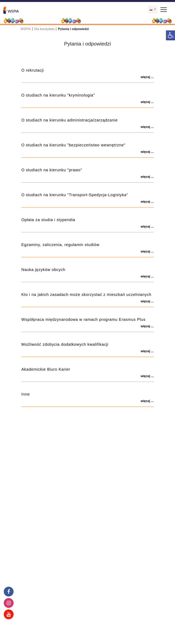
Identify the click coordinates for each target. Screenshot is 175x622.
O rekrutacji (32, 70)
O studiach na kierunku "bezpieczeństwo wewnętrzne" (73, 145)
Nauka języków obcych (43, 269)
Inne (25, 394)
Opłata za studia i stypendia (48, 220)
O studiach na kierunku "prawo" (51, 170)
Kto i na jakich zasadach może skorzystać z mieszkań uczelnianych (86, 294)
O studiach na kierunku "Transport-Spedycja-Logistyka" (74, 195)
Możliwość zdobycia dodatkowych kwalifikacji (64, 344)
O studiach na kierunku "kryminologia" (58, 95)
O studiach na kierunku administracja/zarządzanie (69, 120)
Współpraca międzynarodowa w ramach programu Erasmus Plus (83, 319)
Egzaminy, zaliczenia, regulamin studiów (60, 245)
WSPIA (26, 29)
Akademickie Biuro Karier (45, 369)
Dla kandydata (44, 29)
